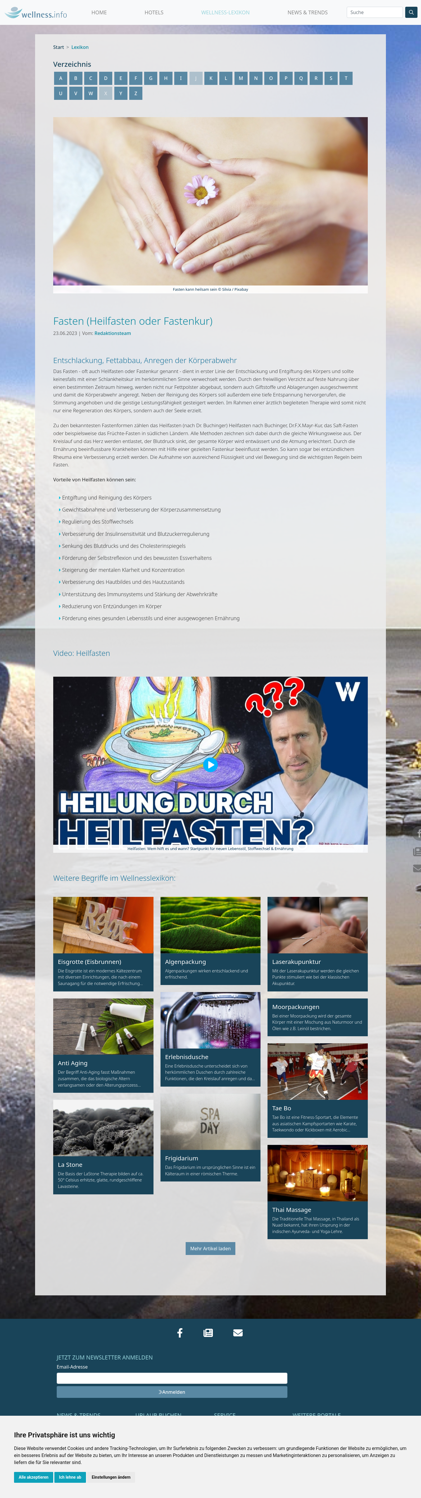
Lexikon (80, 47)
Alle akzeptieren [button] (34, 1477)
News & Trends (307, 12)
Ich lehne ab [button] (70, 1477)
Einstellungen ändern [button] (111, 1477)
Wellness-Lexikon (225, 12)
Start (58, 47)
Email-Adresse (72, 1367)
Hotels (153, 12)
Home (99, 12)
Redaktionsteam (112, 333)
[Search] (375, 12)
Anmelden (172, 1392)
